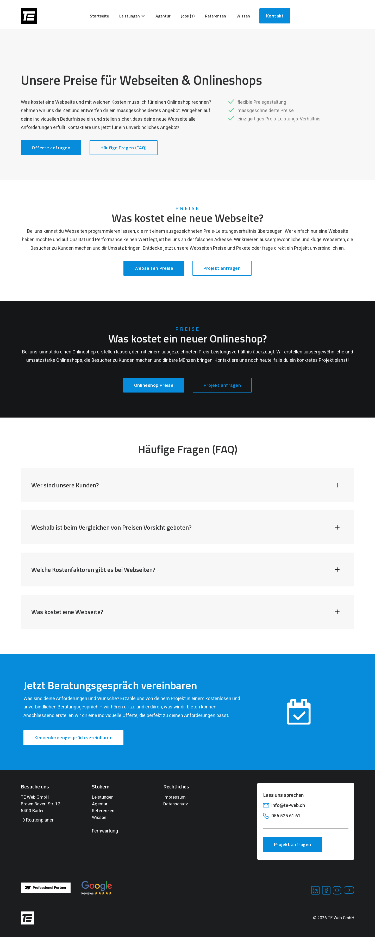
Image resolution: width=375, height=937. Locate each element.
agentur (163, 16)
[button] (132, 15)
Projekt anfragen (222, 268)
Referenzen (215, 16)
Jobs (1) (188, 16)
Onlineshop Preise (154, 385)
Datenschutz (175, 803)
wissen (243, 16)
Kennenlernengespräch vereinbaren (73, 737)
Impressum (174, 797)
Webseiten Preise (153, 268)
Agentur (100, 803)
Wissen (99, 817)
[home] (29, 16)
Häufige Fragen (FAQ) (124, 147)
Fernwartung (105, 831)
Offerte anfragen (51, 147)
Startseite (99, 16)
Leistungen (103, 797)
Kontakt (275, 15)
